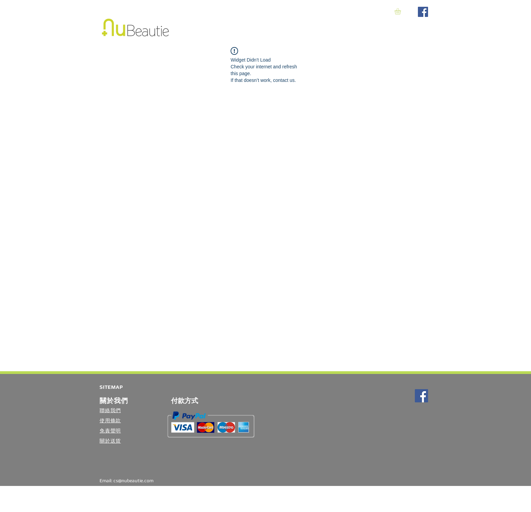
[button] (401, 11)
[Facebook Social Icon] (423, 12)
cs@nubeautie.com (133, 480)
